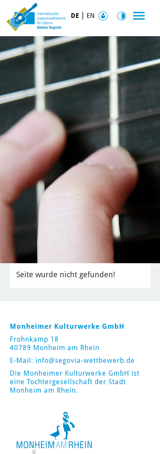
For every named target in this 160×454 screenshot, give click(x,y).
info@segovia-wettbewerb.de (85, 360)
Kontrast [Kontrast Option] (123, 15)
